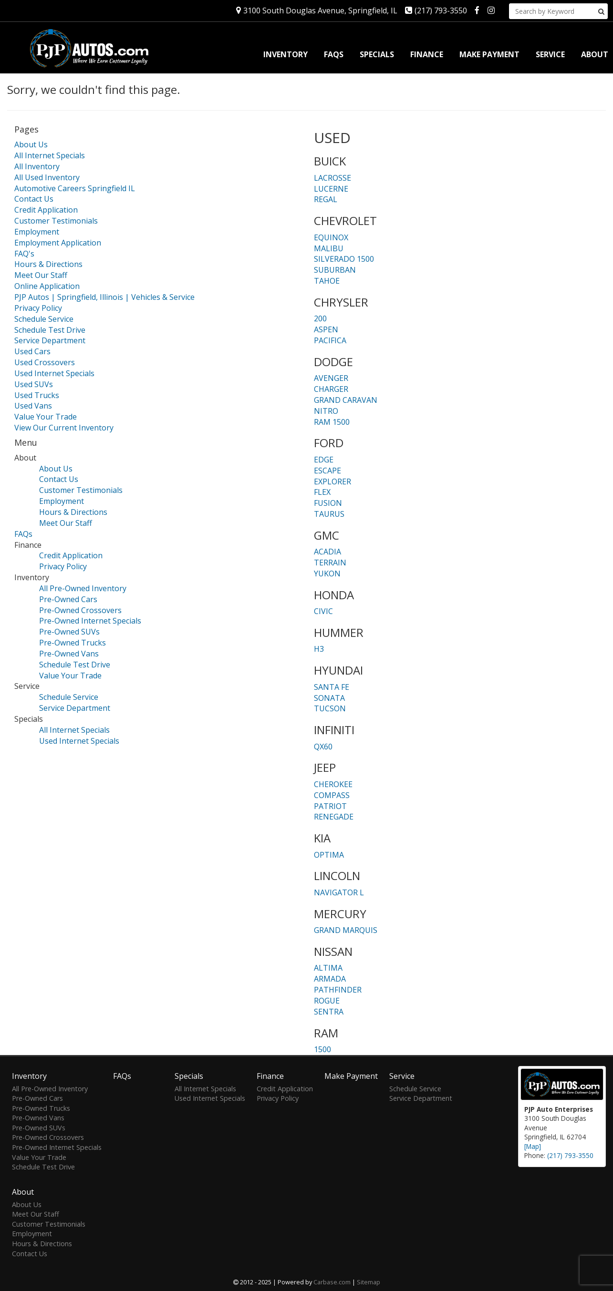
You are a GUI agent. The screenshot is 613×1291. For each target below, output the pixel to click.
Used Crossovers (44, 362)
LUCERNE (331, 189)
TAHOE (327, 281)
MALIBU (328, 248)
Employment (36, 231)
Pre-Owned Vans (69, 653)
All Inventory (37, 166)
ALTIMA (328, 968)
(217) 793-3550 (436, 10)
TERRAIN (330, 562)
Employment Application (57, 242)
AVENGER (331, 378)
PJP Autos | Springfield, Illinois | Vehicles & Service (104, 297)
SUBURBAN (335, 270)
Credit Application (46, 210)
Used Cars (32, 351)
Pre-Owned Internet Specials (90, 620)
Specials (377, 54)
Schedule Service (43, 319)
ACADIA (327, 551)
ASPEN (326, 329)
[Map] (532, 1146)
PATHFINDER (338, 989)
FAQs (333, 54)
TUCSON (330, 708)
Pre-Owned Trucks (72, 642)
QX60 (323, 746)
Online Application (47, 286)
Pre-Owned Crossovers (80, 610)
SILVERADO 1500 (344, 259)
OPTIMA (329, 855)
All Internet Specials (49, 155)
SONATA (329, 698)
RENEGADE (333, 816)
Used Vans (33, 405)
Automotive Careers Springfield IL (74, 188)
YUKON (327, 573)
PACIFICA (330, 340)
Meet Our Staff (40, 275)
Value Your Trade (45, 416)
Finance (426, 54)
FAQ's (24, 253)
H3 (319, 649)
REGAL (325, 199)
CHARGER (331, 389)
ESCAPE (327, 470)
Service (550, 54)
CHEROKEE (333, 784)
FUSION (328, 503)
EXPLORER (332, 481)
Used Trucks (36, 395)
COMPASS (332, 795)
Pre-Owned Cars (68, 599)
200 (320, 318)
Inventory (285, 54)
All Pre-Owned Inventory (82, 588)
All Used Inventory (47, 177)
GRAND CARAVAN (345, 400)
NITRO (326, 411)
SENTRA (328, 1011)
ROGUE (327, 1000)
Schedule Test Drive (49, 330)
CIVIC (323, 611)
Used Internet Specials (54, 373)
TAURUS (329, 514)
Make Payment (489, 54)
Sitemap (368, 1282)
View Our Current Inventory (64, 427)
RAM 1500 (332, 422)
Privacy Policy (38, 308)
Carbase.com (332, 1282)
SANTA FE (331, 687)
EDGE (323, 459)
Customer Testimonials (56, 220)
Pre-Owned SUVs (69, 631)
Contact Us (33, 199)
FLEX (322, 492)
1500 (322, 1049)
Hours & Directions (48, 264)
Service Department (49, 340)
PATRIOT (330, 806)
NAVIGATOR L (339, 892)
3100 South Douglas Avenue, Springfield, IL (316, 10)
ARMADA (330, 978)
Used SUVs (33, 384)
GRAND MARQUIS (345, 930)
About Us (31, 144)
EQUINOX (331, 237)
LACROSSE (332, 178)
